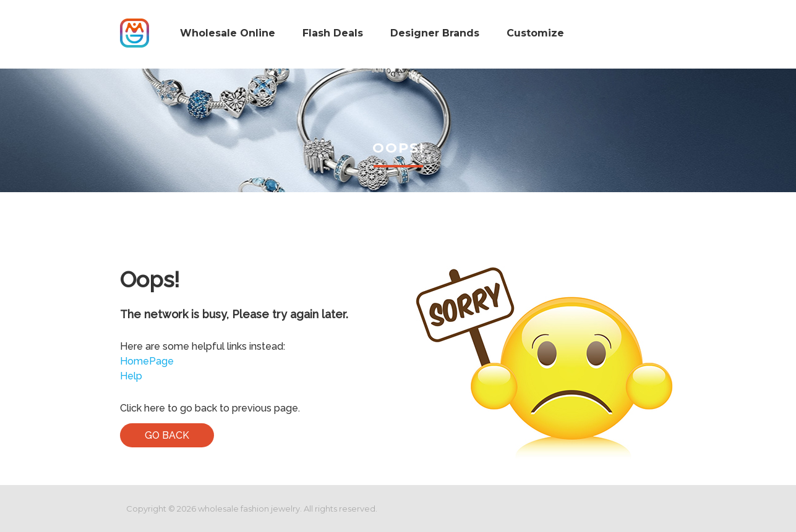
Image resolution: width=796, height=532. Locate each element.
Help (131, 376)
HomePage (147, 361)
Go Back (167, 435)
